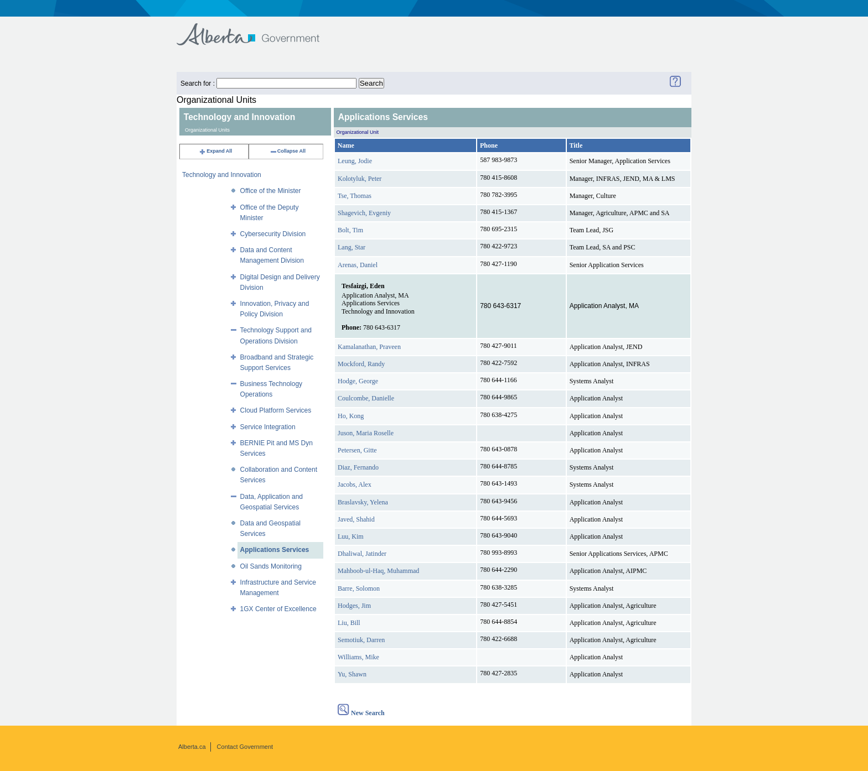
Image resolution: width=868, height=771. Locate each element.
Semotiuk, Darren (361, 640)
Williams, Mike (358, 657)
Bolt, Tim (350, 230)
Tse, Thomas (354, 196)
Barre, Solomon (359, 588)
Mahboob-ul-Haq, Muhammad (378, 571)
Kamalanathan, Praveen (369, 347)
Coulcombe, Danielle (366, 398)
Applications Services (274, 550)
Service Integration (268, 427)
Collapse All (288, 151)
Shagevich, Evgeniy (364, 213)
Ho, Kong (351, 416)
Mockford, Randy (361, 364)
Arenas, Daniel (358, 265)
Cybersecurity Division (273, 234)
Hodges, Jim (354, 605)
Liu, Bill (349, 623)
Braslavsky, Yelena (363, 502)
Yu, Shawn (352, 674)
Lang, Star (351, 247)
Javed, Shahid (356, 519)
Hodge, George (358, 381)
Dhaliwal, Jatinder (362, 554)
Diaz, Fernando (358, 467)
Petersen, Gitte (357, 450)
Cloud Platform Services (276, 410)
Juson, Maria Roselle (366, 433)
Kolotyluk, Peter (359, 179)
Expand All (215, 151)
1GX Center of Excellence (278, 609)
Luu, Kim (351, 536)
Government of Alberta (257, 29)
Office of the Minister (270, 191)
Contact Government (245, 746)
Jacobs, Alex (354, 484)
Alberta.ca (192, 746)
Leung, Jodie (355, 161)
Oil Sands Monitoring (271, 566)
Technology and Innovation (221, 175)
